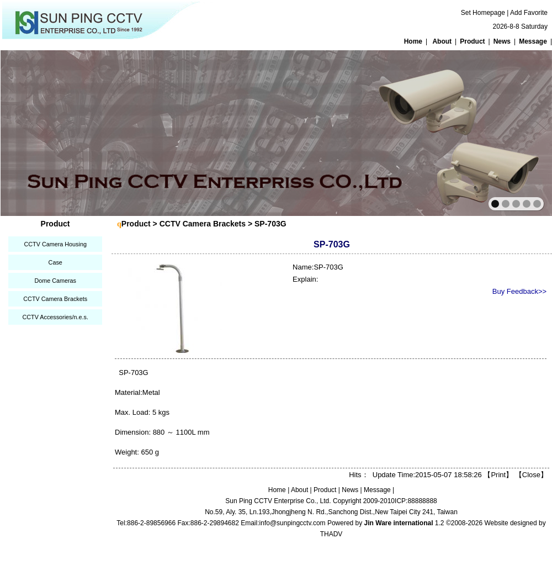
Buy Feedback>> (519, 291)
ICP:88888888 (416, 501)
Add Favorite (529, 13)
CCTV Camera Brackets (55, 298)
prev (33, 132)
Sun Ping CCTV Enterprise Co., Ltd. (278, 501)
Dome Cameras (55, 280)
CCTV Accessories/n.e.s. (55, 317)
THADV (331, 534)
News (502, 41)
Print (498, 475)
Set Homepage (483, 13)
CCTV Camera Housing (55, 244)
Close (531, 475)
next (520, 132)
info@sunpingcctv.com (292, 523)
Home (413, 41)
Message (533, 41)
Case (55, 262)
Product (472, 41)
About (442, 41)
